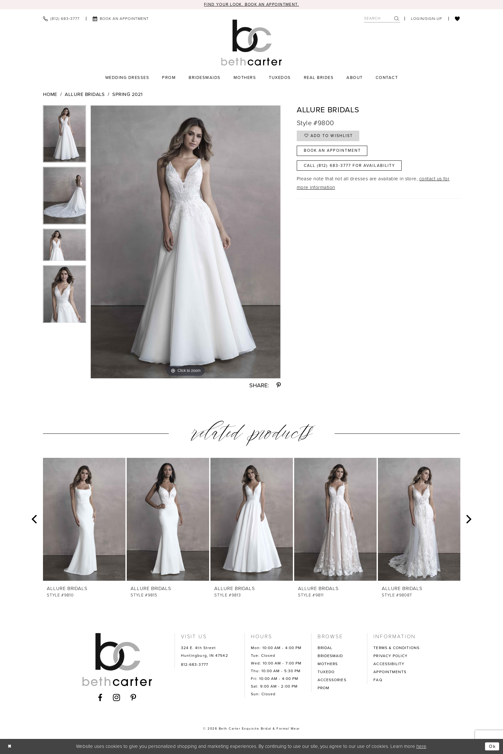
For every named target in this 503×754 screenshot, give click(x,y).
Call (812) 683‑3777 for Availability (353, 168)
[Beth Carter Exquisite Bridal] (251, 43)
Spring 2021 (127, 94)
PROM (323, 688)
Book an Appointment (334, 152)
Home (50, 94)
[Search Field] (382, 19)
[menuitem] (61, 19)
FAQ (377, 680)
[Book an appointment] (120, 19)
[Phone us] (61, 19)
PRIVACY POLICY (390, 656)
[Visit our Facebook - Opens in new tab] (100, 697)
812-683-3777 (194, 665)
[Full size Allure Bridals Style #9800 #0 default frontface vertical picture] (185, 242)
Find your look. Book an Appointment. (251, 5)
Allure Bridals (85, 94)
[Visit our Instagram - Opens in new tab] (116, 697)
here (421, 746)
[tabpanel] (64, 136)
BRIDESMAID (330, 656)
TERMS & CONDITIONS (396, 648)
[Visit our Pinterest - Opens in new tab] (133, 697)
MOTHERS (328, 664)
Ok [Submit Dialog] (492, 746)
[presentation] (84, 519)
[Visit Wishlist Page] (457, 19)
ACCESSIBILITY (389, 664)
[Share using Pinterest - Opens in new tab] (279, 386)
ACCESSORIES (332, 680)
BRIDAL (325, 648)
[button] (426, 19)
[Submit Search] (397, 19)
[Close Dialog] (10, 746)
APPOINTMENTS (389, 672)
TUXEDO (326, 672)
